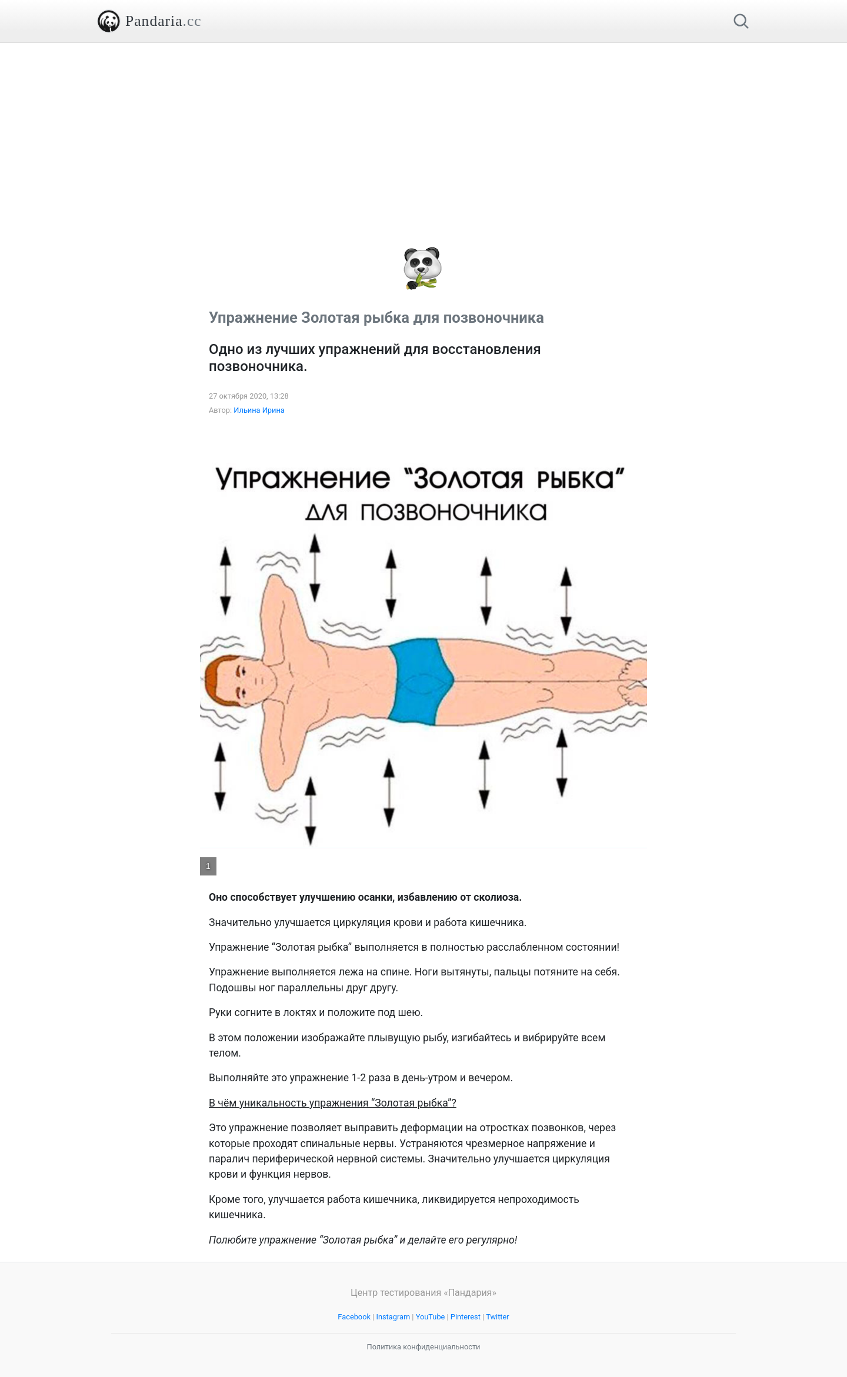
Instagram (393, 1316)
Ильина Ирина (259, 410)
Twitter (497, 1316)
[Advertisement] (423, 125)
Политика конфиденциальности (424, 1346)
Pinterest (466, 1316)
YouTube (430, 1316)
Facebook (354, 1316)
